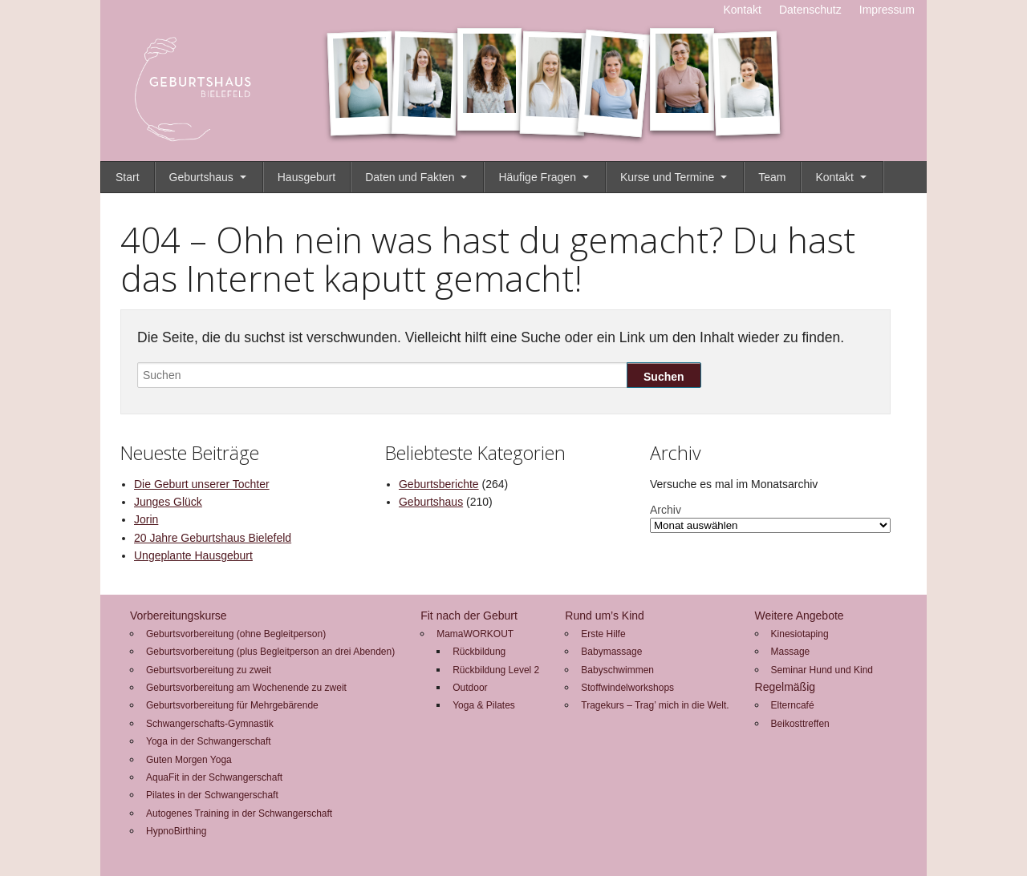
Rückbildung (479, 651)
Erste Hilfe (603, 634)
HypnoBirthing (176, 831)
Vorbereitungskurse (178, 615)
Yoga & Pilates (484, 705)
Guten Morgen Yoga (189, 759)
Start (128, 177)
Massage (790, 651)
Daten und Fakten (409, 177)
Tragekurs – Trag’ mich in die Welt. (655, 705)
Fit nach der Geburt (469, 615)
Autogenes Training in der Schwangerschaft (239, 813)
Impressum (887, 9)
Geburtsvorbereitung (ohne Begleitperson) (236, 634)
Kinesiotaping (800, 634)
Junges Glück (168, 501)
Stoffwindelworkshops (627, 687)
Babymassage (611, 651)
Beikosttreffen (800, 723)
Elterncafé (792, 705)
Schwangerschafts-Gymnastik (210, 723)
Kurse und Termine (667, 177)
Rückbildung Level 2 (496, 670)
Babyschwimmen (617, 670)
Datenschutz (810, 9)
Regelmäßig (785, 686)
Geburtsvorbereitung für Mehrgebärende (232, 705)
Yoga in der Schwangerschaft (208, 741)
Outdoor (470, 687)
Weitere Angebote (799, 615)
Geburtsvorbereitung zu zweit (208, 670)
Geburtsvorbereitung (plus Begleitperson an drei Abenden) (270, 651)
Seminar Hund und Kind (822, 670)
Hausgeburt (306, 177)
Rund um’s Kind (604, 615)
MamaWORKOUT (475, 634)
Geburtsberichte (439, 484)
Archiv (665, 509)
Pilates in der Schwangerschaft (212, 795)
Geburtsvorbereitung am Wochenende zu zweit (246, 687)
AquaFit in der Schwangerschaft (214, 777)
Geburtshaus (201, 177)
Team (771, 177)
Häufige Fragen (537, 177)
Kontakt (742, 9)
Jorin (146, 519)
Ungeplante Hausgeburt (193, 555)
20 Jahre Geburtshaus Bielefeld (212, 537)
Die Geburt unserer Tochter (202, 484)
